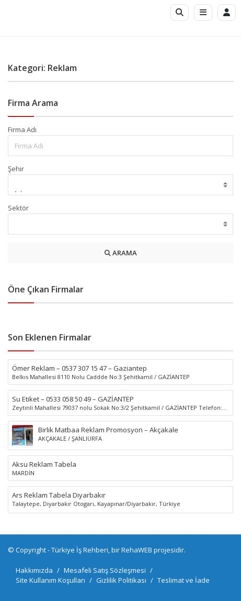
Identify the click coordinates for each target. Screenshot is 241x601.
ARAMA (121, 252)
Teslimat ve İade (183, 580)
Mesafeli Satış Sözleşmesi (105, 570)
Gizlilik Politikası (121, 580)
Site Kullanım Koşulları (50, 580)
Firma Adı (22, 129)
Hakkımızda (34, 570)
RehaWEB (136, 550)
